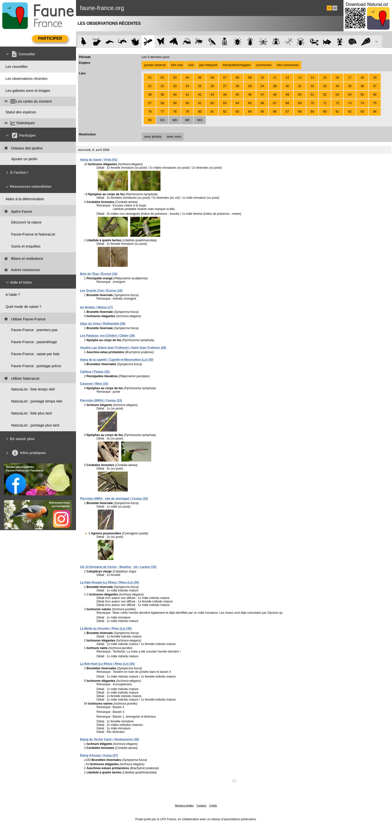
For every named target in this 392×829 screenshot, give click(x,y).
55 (362, 94)
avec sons (174, 136)
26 (212, 86)
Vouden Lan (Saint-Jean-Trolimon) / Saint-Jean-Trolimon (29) (123, 347)
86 (274, 111)
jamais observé (155, 65)
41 (187, 94)
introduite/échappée (236, 65)
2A (262, 86)
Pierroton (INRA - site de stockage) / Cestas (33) (114, 498)
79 (187, 111)
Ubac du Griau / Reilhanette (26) (102, 323)
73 (350, 103)
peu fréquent (208, 65)
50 (300, 94)
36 (362, 86)
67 (274, 103)
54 (350, 94)
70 (312, 103)
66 (262, 103)
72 (337, 103)
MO (199, 120)
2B (275, 86)
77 (162, 111)
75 (374, 103)
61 (200, 103)
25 (200, 86)
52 (324, 94)
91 (337, 111)
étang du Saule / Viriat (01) (99, 159)
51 (312, 94)
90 (324, 111)
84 (250, 111)
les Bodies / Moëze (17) (96, 307)
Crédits (213, 805)
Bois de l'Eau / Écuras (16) (99, 274)
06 (212, 77)
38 (150, 94)
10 (262, 77)
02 (162, 77)
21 (150, 86)
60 (187, 103)
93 (362, 111)
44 (224, 94)
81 (212, 111)
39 (162, 94)
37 (374, 86)
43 (212, 94)
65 (250, 103)
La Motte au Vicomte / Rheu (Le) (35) (106, 628)
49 (287, 94)
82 (224, 111)
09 (250, 77)
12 (287, 77)
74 (362, 103)
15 (324, 77)
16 (337, 77)
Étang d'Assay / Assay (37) (99, 755)
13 (300, 77)
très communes (287, 65)
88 (300, 111)
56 (374, 94)
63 (224, 103)
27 (224, 86)
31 (300, 86)
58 (162, 103)
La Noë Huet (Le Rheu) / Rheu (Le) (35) (107, 664)
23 (174, 86)
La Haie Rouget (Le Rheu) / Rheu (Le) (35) (109, 582)
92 (350, 111)
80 (200, 111)
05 (200, 77)
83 (237, 111)
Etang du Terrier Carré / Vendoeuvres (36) (109, 739)
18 (362, 77)
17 (350, 77)
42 (200, 94)
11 (274, 77)
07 (224, 77)
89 (312, 111)
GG (162, 120)
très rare (177, 65)
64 (237, 103)
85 (262, 111)
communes (264, 65)
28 (237, 86)
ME (187, 120)
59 (174, 103)
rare (191, 65)
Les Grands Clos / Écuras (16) (101, 290)
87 (287, 111)
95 (150, 120)
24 (187, 86)
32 (312, 86)
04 (187, 77)
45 (237, 94)
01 (150, 77)
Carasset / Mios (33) (94, 383)
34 (337, 86)
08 (237, 77)
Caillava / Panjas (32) (95, 371)
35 (350, 86)
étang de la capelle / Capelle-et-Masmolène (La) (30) (116, 359)
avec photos (153, 136)
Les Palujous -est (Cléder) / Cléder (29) (107, 335)
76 (150, 111)
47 (262, 94)
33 (324, 86)
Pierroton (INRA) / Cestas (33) (101, 400)
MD (174, 120)
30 (287, 86)
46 (250, 94)
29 (250, 86)
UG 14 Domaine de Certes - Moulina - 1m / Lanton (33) (118, 567)
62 (212, 103)
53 (337, 94)
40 (174, 94)
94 (374, 111)
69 (300, 103)
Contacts (201, 805)
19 (374, 77)
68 (287, 103)
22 (162, 86)
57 (150, 103)
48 (274, 94)
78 (174, 111)
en (335, 8)
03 (174, 77)
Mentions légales (184, 805)
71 (324, 103)
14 (312, 77)
